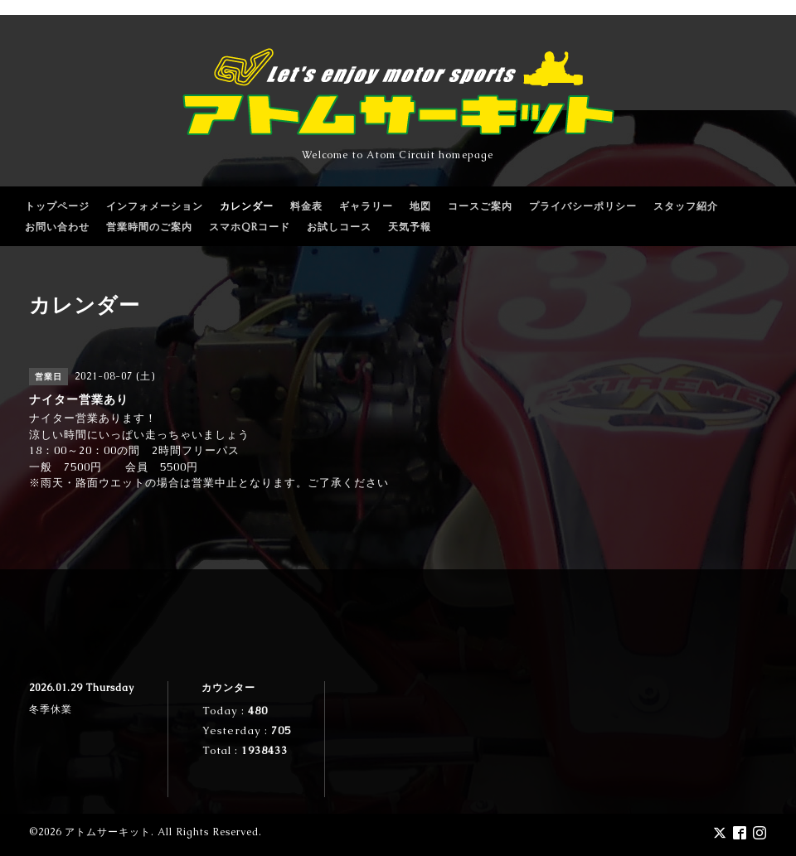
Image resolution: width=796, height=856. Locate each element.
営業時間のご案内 (149, 227)
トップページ (57, 206)
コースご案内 (480, 206)
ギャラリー (366, 206)
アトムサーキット (108, 832)
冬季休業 (50, 709)
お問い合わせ (57, 227)
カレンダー (247, 206)
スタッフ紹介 (685, 206)
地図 (420, 206)
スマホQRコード (249, 227)
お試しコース (339, 227)
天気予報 (409, 227)
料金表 (306, 206)
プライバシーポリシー (583, 206)
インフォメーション (154, 206)
